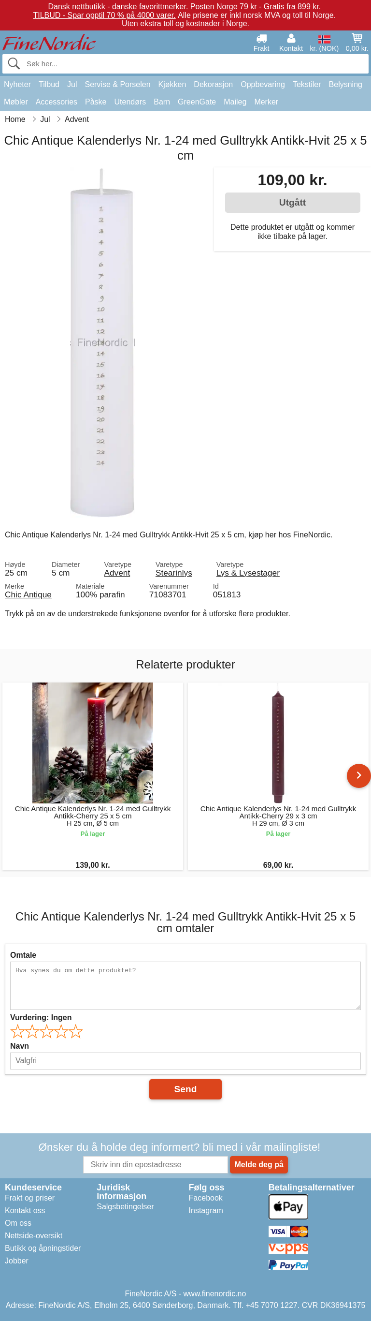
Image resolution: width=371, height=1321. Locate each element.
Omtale (23, 955)
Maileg (235, 102)
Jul (72, 84)
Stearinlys (174, 573)
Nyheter (17, 84)
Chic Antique (28, 594)
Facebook (206, 1198)
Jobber (17, 1261)
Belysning (345, 84)
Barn (162, 102)
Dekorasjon (213, 84)
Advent (117, 573)
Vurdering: (40, 1017)
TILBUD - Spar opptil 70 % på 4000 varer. (104, 15)
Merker (266, 102)
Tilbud (49, 84)
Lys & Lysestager (248, 573)
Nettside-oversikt (33, 1236)
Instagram (206, 1210)
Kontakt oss (25, 1210)
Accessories (56, 102)
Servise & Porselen (117, 84)
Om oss (18, 1223)
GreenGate (197, 102)
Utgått (292, 202)
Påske (95, 102)
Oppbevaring (263, 84)
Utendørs (130, 102)
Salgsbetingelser (125, 1206)
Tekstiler (307, 84)
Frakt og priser (30, 1198)
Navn (19, 1046)
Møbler (16, 102)
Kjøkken (172, 84)
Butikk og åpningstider (43, 1248)
